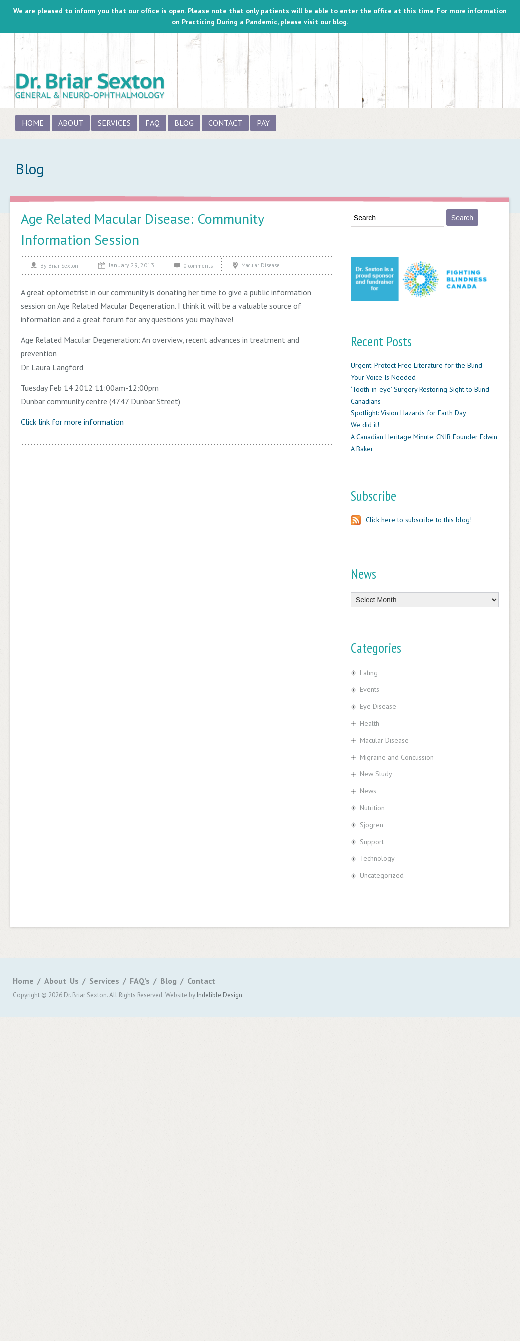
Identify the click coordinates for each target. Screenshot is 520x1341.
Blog (184, 123)
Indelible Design (219, 995)
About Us (61, 981)
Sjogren (372, 824)
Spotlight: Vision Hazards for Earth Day (408, 412)
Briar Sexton (63, 265)
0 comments (198, 265)
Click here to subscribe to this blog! (411, 519)
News (368, 790)
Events (370, 689)
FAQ (153, 123)
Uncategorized (382, 875)
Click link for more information (72, 422)
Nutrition (372, 807)
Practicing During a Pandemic (230, 21)
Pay (263, 123)
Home (33, 123)
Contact (225, 123)
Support (372, 841)
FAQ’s (140, 981)
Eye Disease (378, 706)
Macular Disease (261, 265)
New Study (376, 773)
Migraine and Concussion (397, 757)
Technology (377, 858)
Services (114, 123)
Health (370, 723)
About (71, 123)
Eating (369, 672)
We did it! (365, 424)
